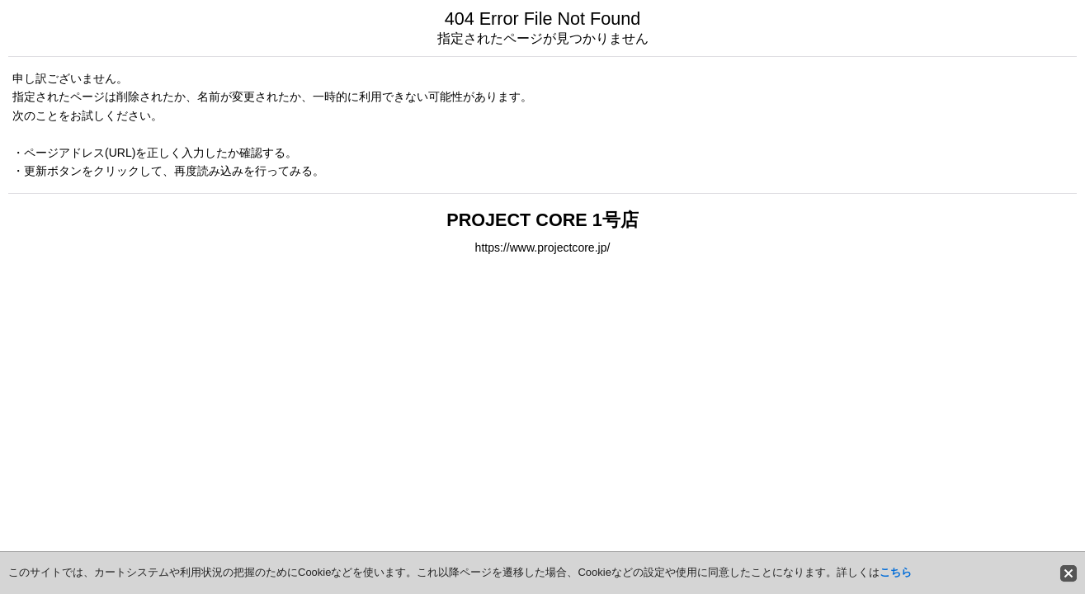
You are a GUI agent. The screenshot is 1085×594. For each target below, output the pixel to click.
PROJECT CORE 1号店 (542, 220)
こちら (896, 572)
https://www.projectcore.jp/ (543, 247)
